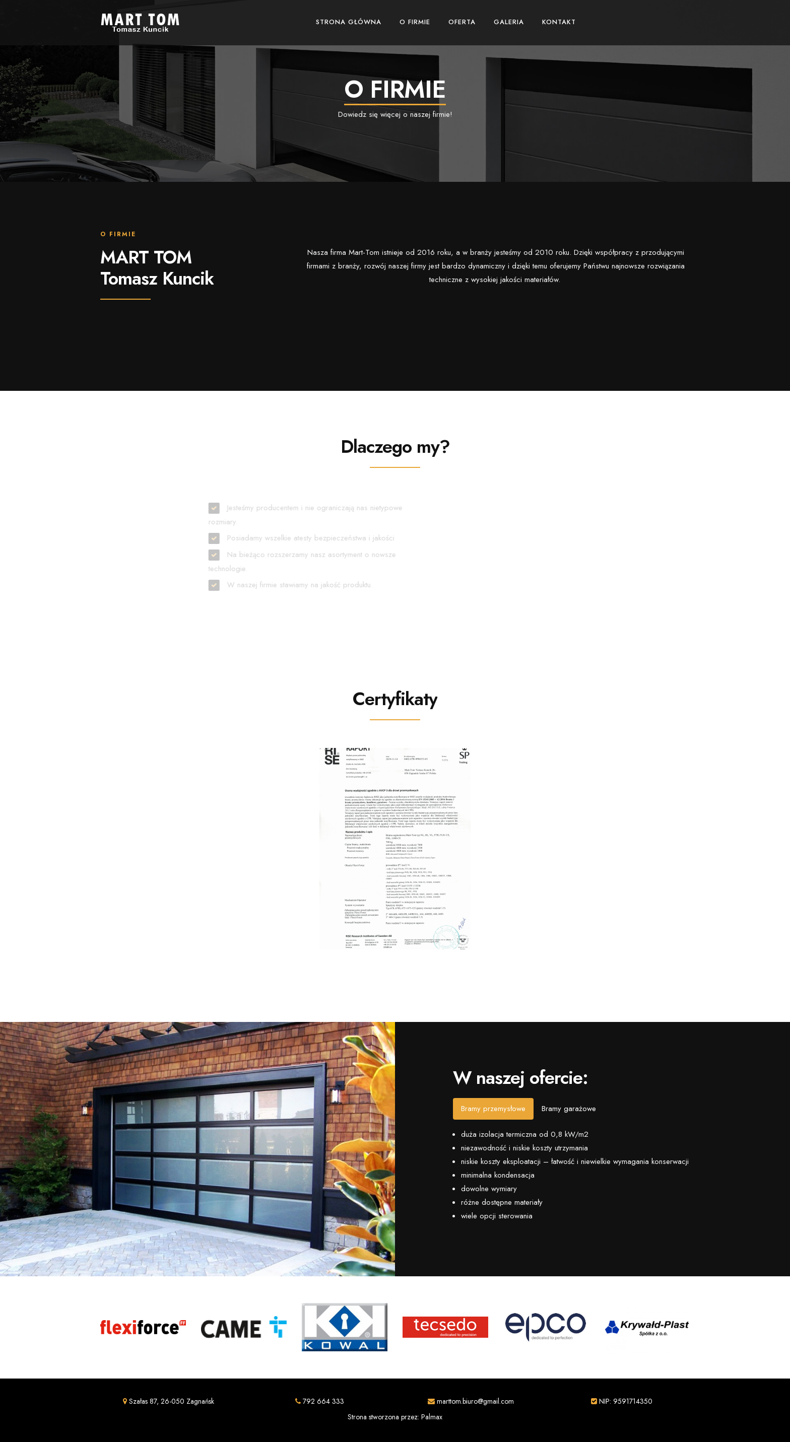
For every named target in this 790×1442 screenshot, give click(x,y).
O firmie (415, 22)
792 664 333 (319, 1401)
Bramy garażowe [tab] (569, 1108)
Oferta (462, 22)
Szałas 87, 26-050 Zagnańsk (168, 1401)
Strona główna (348, 22)
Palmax (431, 1417)
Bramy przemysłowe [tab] (493, 1108)
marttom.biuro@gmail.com (471, 1401)
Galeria (509, 22)
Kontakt (559, 22)
